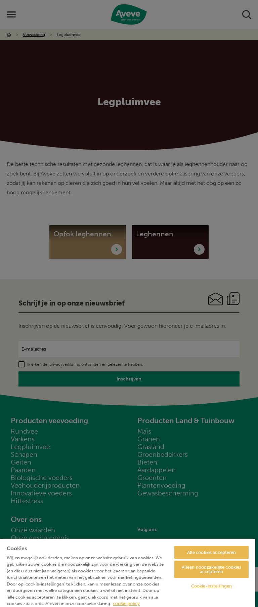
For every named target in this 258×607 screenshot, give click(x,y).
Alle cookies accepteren (211, 552)
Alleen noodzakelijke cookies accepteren (212, 569)
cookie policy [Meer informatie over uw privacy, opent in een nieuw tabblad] (126, 603)
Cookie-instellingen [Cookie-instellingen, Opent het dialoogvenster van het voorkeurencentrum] (211, 586)
